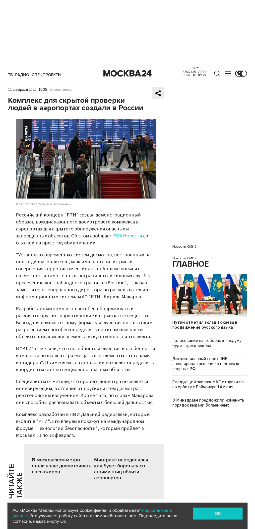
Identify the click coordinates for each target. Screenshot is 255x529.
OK (218, 513)
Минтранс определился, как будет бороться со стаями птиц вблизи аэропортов (121, 469)
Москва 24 (127, 73)
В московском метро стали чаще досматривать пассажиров (61, 466)
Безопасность (61, 89)
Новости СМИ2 (184, 246)
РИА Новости (127, 235)
